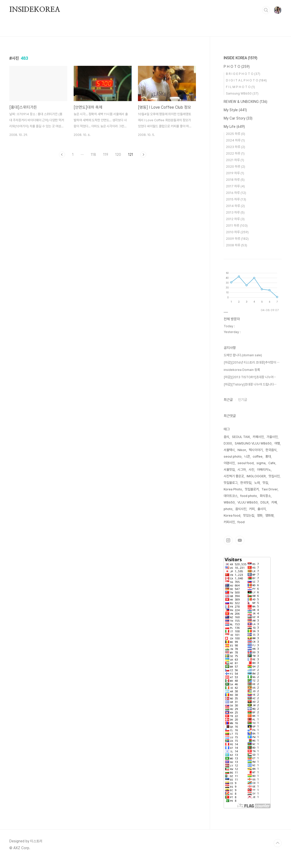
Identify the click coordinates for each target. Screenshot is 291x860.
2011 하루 (237, 225)
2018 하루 (235, 180)
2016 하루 (236, 193)
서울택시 (229, 450)
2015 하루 (236, 199)
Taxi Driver (269, 489)
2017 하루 (235, 186)
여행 (277, 443)
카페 (274, 502)
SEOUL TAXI (241, 437)
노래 (257, 483)
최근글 (228, 400)
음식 (226, 437)
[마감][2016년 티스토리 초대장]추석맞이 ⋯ (251, 362)
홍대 (268, 456)
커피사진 (229, 522)
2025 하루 (235, 134)
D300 (228, 443)
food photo (248, 496)
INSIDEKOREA (34, 9)
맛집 (265, 483)
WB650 (229, 502)
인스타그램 (228, 540)
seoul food (246, 463)
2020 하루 (235, 166)
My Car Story (238, 118)
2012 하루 (235, 219)
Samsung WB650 (242, 93)
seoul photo (233, 456)
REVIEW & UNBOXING (245, 102)
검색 (266, 10)
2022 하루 (235, 153)
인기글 (242, 400)
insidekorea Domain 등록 (242, 370)
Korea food (232, 515)
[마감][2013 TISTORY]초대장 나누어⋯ (250, 377)
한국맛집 (245, 483)
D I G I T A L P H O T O (246, 80)
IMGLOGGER (256, 476)
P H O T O (237, 67)
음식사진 (240, 509)
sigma (261, 463)
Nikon (242, 450)
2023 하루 (235, 147)
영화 (260, 515)
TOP (278, 843)
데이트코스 (231, 496)
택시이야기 (256, 450)
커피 (252, 509)
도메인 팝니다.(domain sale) (243, 355)
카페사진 (258, 437)
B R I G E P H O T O (243, 74)
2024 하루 (235, 140)
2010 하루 (237, 232)
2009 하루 (237, 239)
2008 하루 (236, 245)
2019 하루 (235, 173)
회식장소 (265, 496)
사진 (251, 469)
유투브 (239, 540)
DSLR (264, 502)
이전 (62, 155)
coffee (258, 456)
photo (228, 509)
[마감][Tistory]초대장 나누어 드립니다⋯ (250, 384)
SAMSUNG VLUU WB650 (253, 443)
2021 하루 (235, 160)
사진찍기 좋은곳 (234, 476)
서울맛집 (229, 469)
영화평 (269, 515)
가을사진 (272, 437)
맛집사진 (274, 476)
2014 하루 (235, 206)
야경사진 (229, 463)
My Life (234, 127)
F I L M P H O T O (240, 87)
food (241, 522)
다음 (143, 155)
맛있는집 (248, 515)
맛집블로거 (252, 489)
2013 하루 (235, 212)
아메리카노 (264, 469)
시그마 (242, 469)
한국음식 (271, 450)
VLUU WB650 (248, 502)
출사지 (261, 509)
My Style (235, 110)
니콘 (247, 456)
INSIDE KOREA (240, 58)
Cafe (271, 463)
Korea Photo (233, 489)
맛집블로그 (231, 483)
